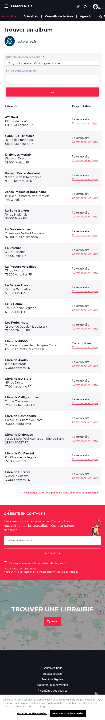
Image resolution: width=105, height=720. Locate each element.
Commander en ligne (85, 123)
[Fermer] (99, 703)
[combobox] (52, 63)
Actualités (30, 16)
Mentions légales (52, 679)
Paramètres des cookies (53, 690)
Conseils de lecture (59, 16)
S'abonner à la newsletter (52, 684)
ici (76, 571)
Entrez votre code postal (21, 71)
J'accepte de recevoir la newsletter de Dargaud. (37, 563)
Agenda (85, 16)
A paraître (9, 16)
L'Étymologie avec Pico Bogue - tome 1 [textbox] (35, 63)
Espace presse (52, 673)
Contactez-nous (52, 668)
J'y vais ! (52, 621)
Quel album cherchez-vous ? (24, 57)
